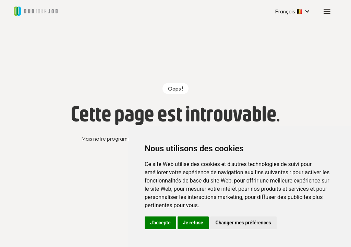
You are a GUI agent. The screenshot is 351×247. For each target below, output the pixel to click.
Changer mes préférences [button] (243, 222)
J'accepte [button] (160, 222)
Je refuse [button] (193, 222)
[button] (292, 11)
